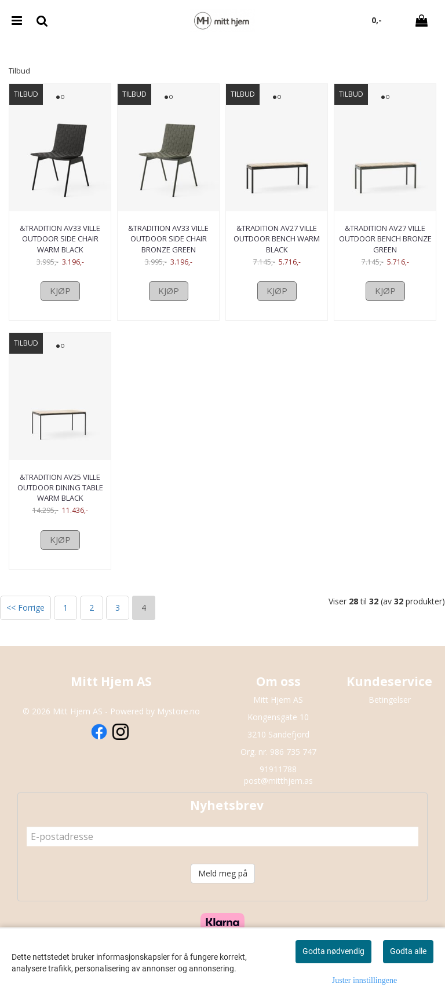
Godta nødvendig (333, 951)
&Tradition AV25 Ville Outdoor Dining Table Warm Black (60, 487)
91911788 (278, 769)
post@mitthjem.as (278, 780)
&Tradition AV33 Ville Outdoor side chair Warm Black (60, 238)
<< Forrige (25, 607)
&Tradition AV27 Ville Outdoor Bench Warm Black (277, 238)
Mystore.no (178, 711)
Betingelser (390, 699)
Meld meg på (222, 873)
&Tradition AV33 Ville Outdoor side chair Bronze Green (168, 238)
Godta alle (408, 951)
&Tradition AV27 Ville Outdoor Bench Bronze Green (385, 238)
